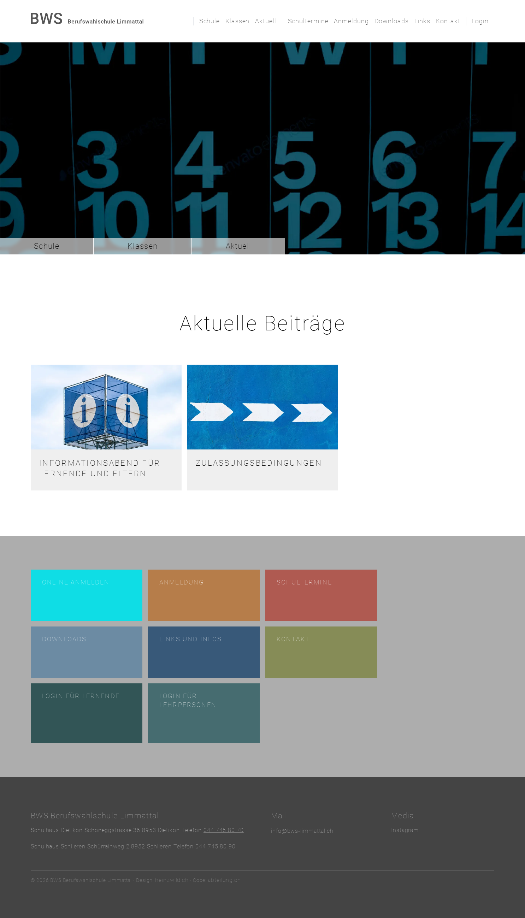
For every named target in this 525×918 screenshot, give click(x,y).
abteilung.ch (224, 880)
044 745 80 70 (223, 830)
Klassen (237, 21)
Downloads (391, 21)
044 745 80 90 (215, 846)
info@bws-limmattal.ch (302, 831)
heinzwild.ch (172, 880)
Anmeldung (351, 21)
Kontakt (448, 21)
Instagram (405, 830)
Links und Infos (190, 639)
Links (422, 21)
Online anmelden (76, 582)
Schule (209, 21)
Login (480, 21)
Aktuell (265, 21)
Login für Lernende (81, 696)
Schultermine (308, 21)
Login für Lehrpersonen (188, 700)
